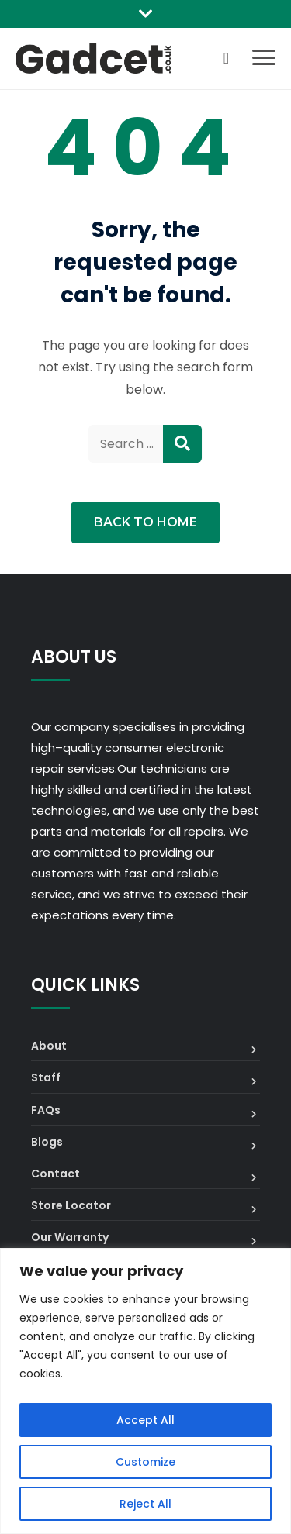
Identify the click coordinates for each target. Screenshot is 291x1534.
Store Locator (71, 1205)
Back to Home (145, 522)
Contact (55, 1173)
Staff (46, 1077)
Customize (145, 1462)
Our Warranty (70, 1237)
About (49, 1045)
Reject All (145, 1504)
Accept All (145, 1420)
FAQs (46, 1110)
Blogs (47, 1142)
